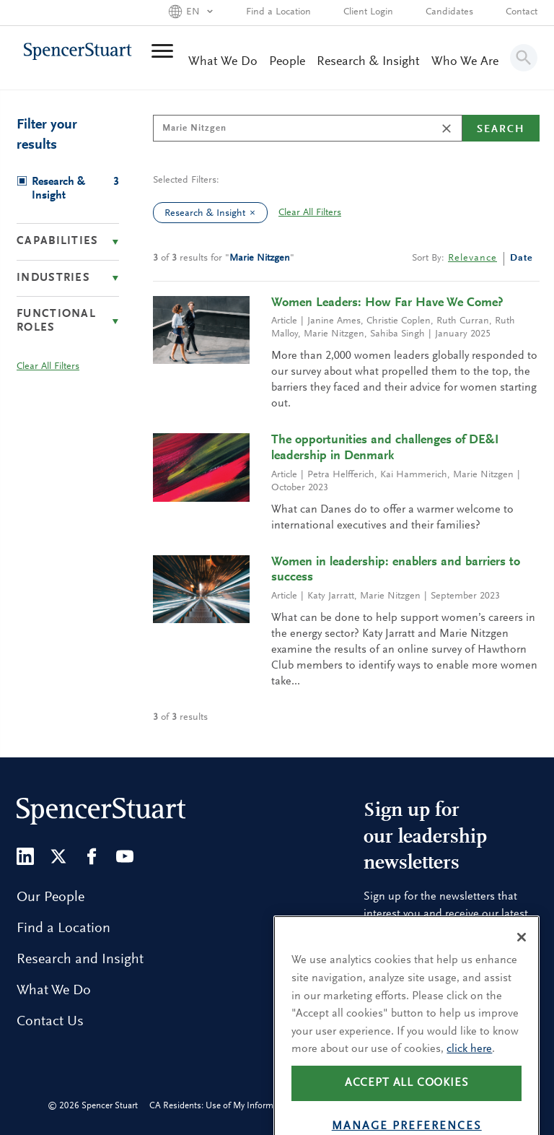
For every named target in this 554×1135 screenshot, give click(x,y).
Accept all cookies (407, 1107)
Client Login (368, 12)
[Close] (521, 961)
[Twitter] (58, 856)
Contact (521, 12)
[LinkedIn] (25, 856)
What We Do (223, 62)
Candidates (449, 12)
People (287, 62)
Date (521, 258)
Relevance (472, 258)
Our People (50, 897)
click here (469, 1073)
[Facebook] (91, 856)
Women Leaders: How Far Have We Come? (387, 303)
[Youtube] (124, 856)
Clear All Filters (309, 213)
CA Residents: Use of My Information (221, 1105)
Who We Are (464, 62)
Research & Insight (368, 62)
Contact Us (50, 1021)
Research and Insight (80, 959)
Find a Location (278, 12)
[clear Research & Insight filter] (256, 212)
